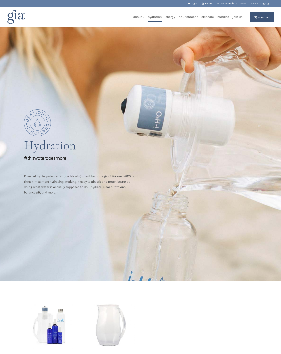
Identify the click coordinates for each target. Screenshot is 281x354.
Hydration (155, 17)
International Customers (231, 3)
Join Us (237, 17)
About (137, 17)
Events (208, 3)
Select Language (260, 3)
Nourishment (188, 17)
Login (194, 3)
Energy (170, 17)
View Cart (264, 17)
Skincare (207, 17)
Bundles (223, 17)
